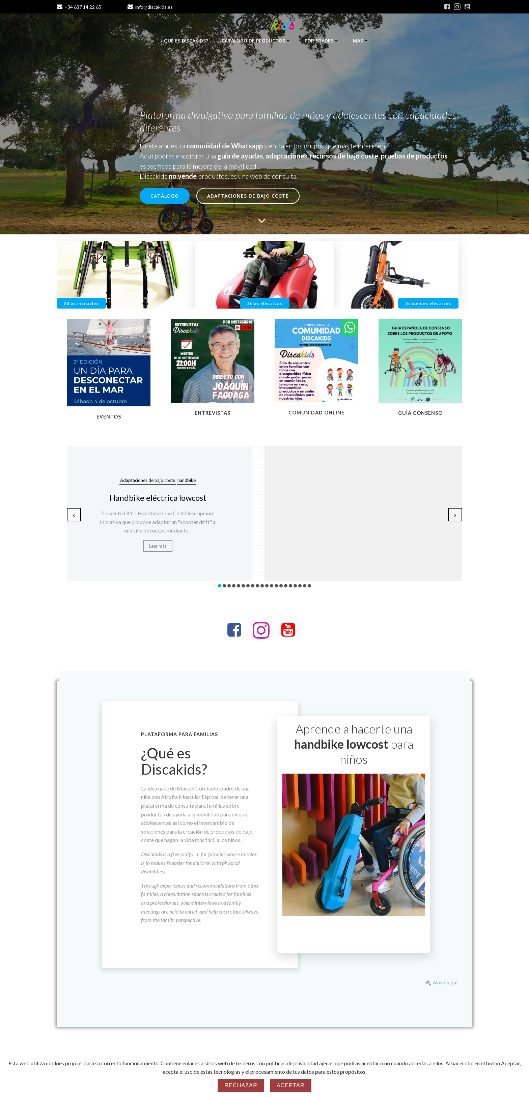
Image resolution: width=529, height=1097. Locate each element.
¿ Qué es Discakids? (184, 40)
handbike (186, 480)
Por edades (322, 40)
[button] (219, 585)
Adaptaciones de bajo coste (147, 480)
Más (361, 40)
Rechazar (240, 1085)
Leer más (158, 546)
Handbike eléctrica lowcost (157, 497)
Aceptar (291, 1085)
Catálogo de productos (256, 40)
